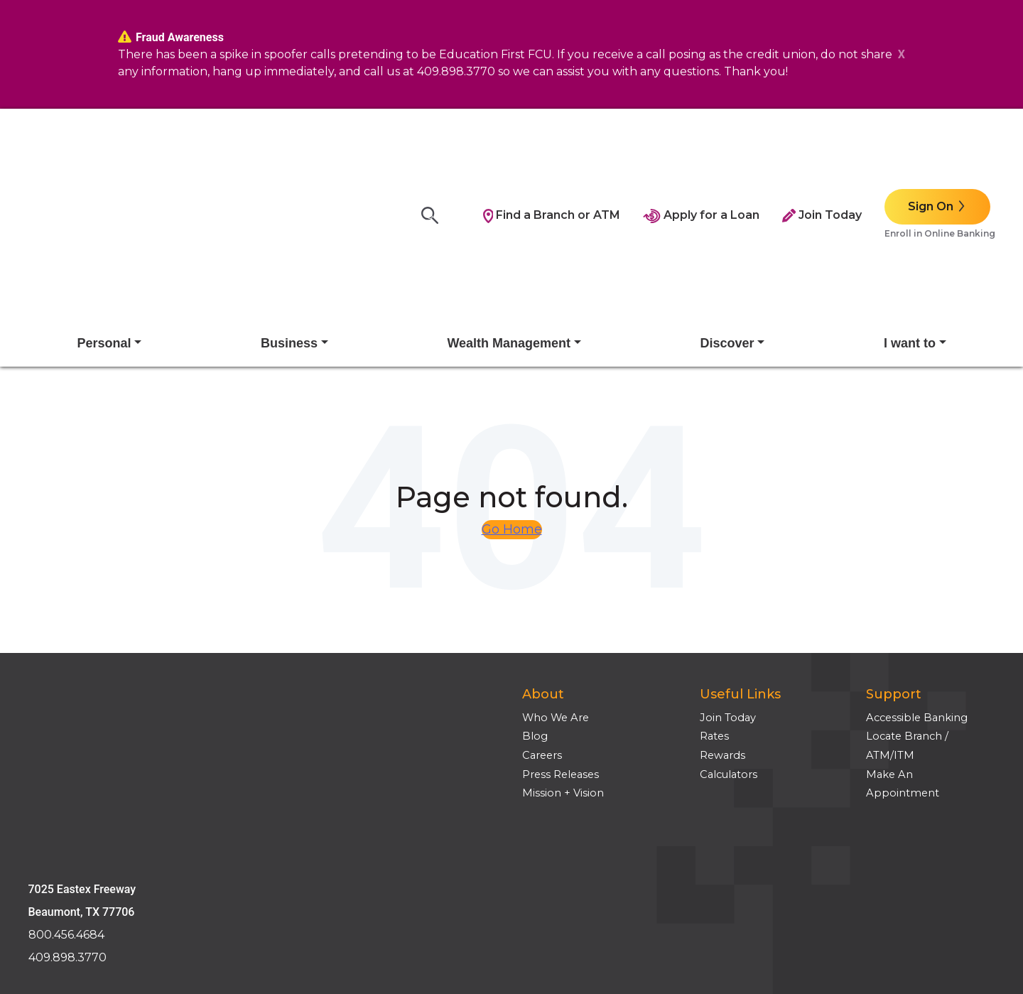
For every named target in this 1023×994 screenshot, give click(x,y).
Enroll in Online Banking (939, 165)
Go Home (512, 393)
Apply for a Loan (701, 146)
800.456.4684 (66, 657)
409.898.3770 (67, 680)
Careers (542, 618)
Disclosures (57, 787)
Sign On (930, 138)
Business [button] (289, 207)
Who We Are (555, 581)
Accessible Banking (917, 581)
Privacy (46, 805)
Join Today (822, 146)
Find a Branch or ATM (552, 146)
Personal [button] (104, 207)
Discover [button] (727, 207)
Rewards (722, 618)
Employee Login (72, 844)
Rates (714, 599)
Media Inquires (66, 862)
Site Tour (51, 825)
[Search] (434, 147)
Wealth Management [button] (508, 207)
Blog (535, 599)
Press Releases (560, 638)
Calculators (728, 638)
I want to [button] (910, 207)
